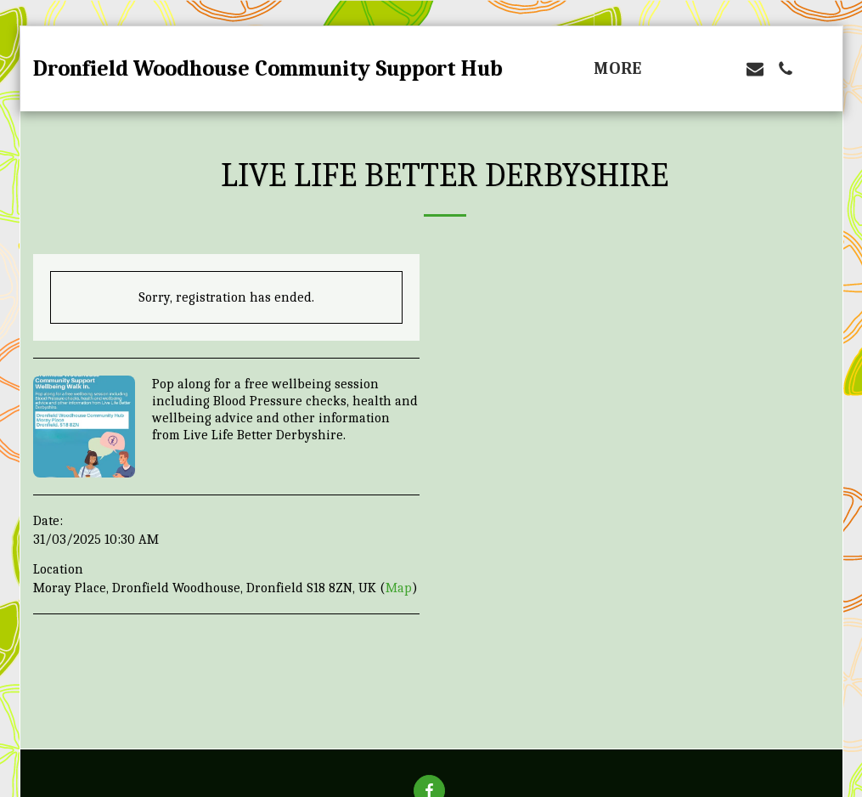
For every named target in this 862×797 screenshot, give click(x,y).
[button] (693, 68)
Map (399, 588)
